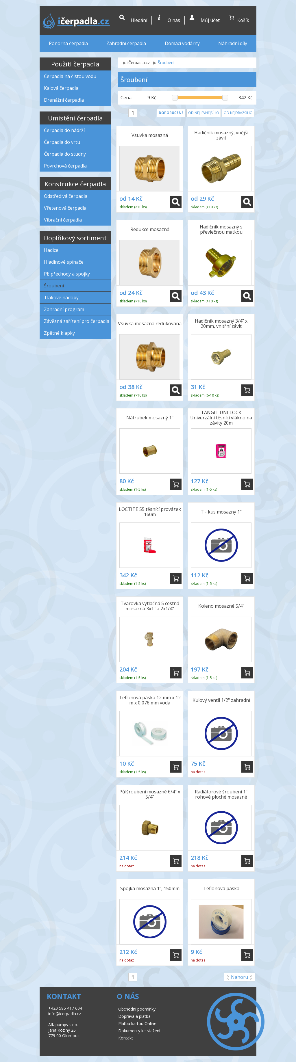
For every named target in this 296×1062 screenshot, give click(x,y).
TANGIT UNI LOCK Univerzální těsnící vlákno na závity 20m (221, 418)
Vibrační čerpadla (63, 220)
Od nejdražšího (238, 112)
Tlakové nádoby (61, 297)
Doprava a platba (134, 1016)
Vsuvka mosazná (150, 135)
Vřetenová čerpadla (65, 208)
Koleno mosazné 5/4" (221, 606)
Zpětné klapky (59, 333)
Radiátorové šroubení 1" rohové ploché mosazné (221, 794)
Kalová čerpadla (61, 88)
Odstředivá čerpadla (65, 196)
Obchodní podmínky (137, 1009)
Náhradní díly (232, 43)
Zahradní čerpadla (126, 43)
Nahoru (239, 977)
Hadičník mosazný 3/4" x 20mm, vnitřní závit (221, 323)
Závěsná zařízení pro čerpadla (76, 321)
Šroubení (54, 285)
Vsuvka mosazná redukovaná (150, 323)
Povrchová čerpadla (65, 166)
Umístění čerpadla (75, 118)
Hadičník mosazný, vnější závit (221, 135)
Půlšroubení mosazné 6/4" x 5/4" (149, 794)
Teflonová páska (221, 888)
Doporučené (171, 112)
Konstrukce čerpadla (75, 183)
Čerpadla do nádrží (64, 130)
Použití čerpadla (75, 63)
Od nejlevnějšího (203, 112)
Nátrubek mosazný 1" (149, 417)
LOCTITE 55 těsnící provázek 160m (150, 512)
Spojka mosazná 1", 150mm (150, 888)
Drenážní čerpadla (64, 100)
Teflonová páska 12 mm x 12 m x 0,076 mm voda (150, 700)
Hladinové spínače (64, 262)
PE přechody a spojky (67, 274)
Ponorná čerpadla (68, 43)
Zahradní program (64, 309)
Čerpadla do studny (65, 154)
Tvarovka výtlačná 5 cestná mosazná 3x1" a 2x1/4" (150, 606)
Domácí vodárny (182, 43)
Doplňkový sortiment (75, 237)
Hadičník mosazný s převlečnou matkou (221, 229)
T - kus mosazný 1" (221, 512)
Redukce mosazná (149, 229)
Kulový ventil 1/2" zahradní (221, 700)
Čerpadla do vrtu (62, 142)
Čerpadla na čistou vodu (70, 76)
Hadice (51, 250)
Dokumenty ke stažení (139, 1030)
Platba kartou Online (137, 1023)
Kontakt (125, 1038)
